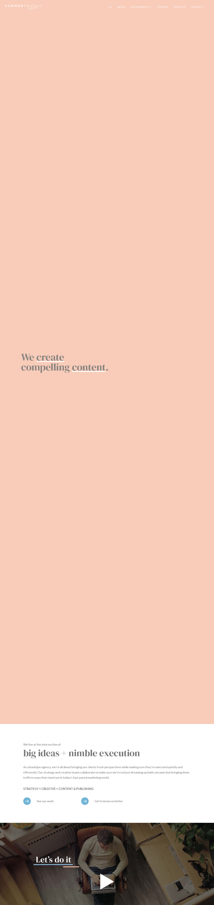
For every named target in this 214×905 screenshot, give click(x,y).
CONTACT (197, 6)
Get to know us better (109, 801)
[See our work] (27, 801)
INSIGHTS (180, 6)
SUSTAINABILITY (141, 6)
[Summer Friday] (23, 6)
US (110, 6)
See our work (45, 801)
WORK (121, 6)
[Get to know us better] (85, 801)
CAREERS (162, 6)
